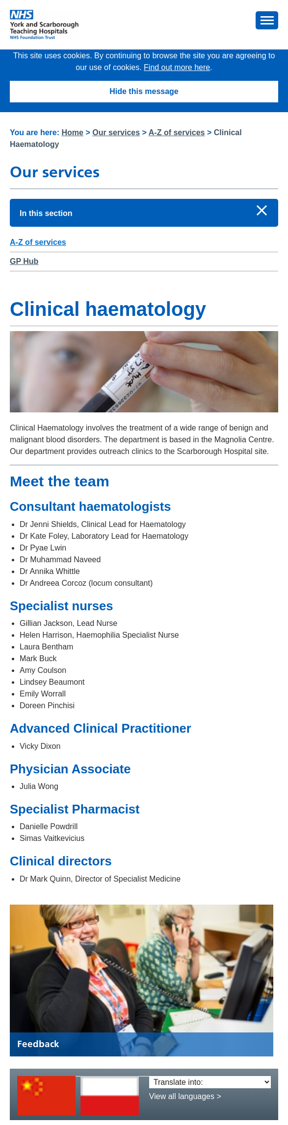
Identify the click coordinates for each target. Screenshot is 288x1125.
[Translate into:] (210, 1082)
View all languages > (185, 1096)
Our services (116, 132)
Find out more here (177, 67)
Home (72, 132)
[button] (267, 20)
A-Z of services (177, 132)
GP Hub (24, 261)
